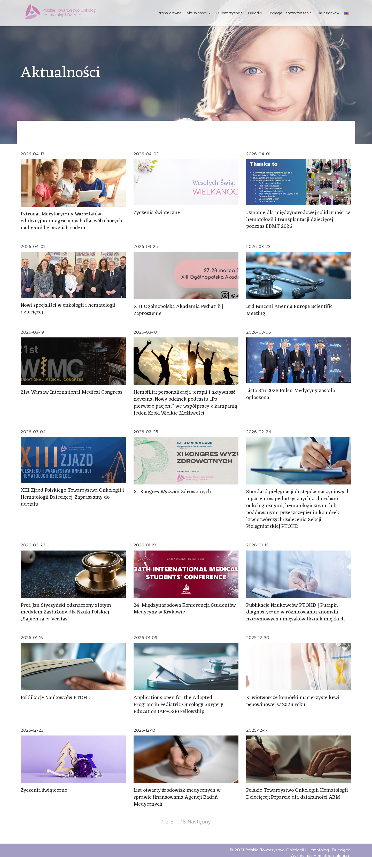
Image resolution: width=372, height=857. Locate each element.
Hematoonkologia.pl (332, 850)
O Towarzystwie (229, 13)
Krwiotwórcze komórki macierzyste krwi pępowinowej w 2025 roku (293, 697)
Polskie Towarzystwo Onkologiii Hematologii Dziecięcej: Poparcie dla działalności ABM (297, 789)
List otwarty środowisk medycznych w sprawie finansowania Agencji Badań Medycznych (177, 792)
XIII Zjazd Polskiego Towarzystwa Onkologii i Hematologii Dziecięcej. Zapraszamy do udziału (72, 495)
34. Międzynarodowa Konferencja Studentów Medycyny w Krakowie (185, 605)
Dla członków (328, 13)
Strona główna (169, 13)
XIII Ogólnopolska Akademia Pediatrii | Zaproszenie (178, 309)
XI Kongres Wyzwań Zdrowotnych (173, 490)
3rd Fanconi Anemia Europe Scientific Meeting (289, 309)
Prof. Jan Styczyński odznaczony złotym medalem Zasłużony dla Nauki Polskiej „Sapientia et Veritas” (66, 608)
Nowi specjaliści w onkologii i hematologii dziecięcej (68, 308)
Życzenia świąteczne (157, 212)
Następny (199, 816)
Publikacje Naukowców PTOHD (56, 693)
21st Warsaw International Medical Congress (71, 391)
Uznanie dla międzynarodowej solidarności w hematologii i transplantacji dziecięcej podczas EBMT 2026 (298, 219)
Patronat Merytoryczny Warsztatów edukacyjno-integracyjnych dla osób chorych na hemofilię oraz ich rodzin (72, 220)
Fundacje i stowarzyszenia (289, 13)
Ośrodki (255, 13)
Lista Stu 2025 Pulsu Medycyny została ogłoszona (291, 393)
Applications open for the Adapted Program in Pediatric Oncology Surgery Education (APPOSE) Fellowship (179, 700)
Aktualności (199, 13)
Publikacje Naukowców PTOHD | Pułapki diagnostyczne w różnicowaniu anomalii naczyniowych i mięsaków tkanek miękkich (295, 608)
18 (183, 816)
